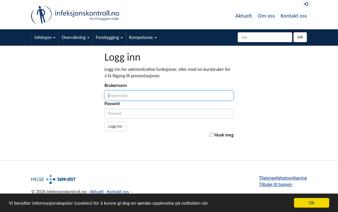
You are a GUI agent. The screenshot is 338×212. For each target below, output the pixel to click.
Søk (300, 37)
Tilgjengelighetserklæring (283, 178)
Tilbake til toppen (275, 184)
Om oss (266, 15)
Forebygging (109, 37)
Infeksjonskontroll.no (75, 14)
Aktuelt (243, 15)
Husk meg (224, 135)
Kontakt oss (293, 15)
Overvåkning (75, 37)
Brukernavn (115, 85)
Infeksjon (44, 37)
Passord (112, 103)
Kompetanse (143, 37)
